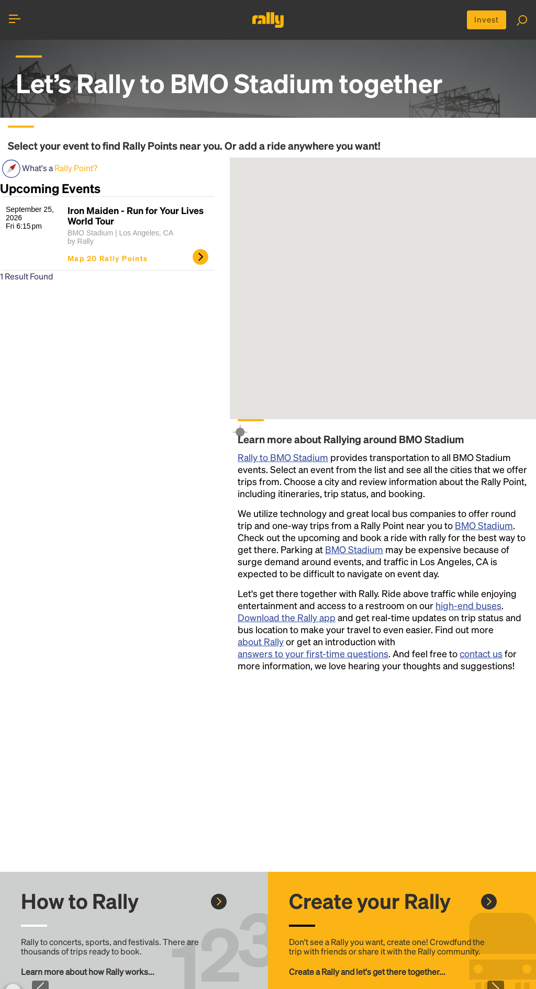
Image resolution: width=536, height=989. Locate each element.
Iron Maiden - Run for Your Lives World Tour (136, 216)
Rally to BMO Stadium (283, 458)
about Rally (261, 642)
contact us (481, 654)
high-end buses (468, 606)
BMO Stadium (484, 526)
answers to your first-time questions (313, 654)
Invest (485, 20)
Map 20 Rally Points (108, 259)
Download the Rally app (287, 618)
